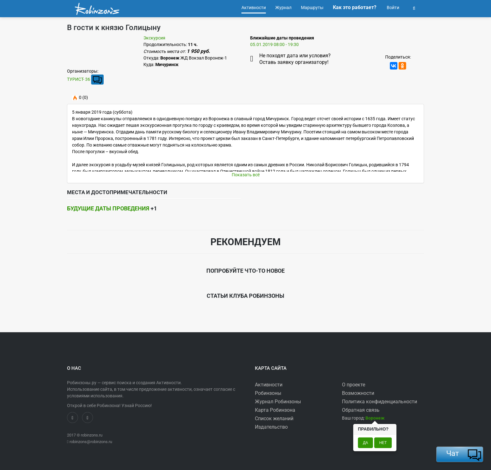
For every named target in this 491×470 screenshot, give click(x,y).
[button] (414, 7)
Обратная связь (361, 410)
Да (365, 443)
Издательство (271, 427)
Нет (383, 443)
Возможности (358, 393)
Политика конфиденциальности (379, 402)
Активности (268, 385)
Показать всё (246, 174)
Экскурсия (154, 37)
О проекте (353, 385)
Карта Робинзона (275, 410)
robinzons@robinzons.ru (91, 441)
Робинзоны (268, 393)
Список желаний (274, 418)
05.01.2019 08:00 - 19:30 (274, 44)
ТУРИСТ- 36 (78, 79)
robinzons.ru (91, 435)
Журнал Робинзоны (278, 402)
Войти (392, 7)
